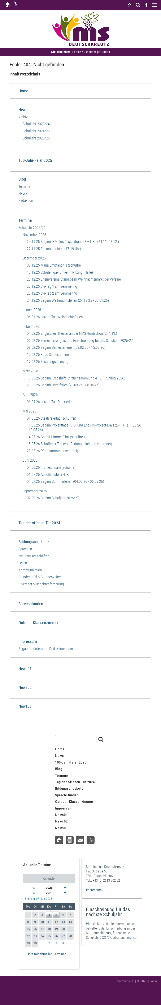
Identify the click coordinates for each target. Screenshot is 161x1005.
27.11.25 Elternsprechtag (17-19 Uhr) (54, 248)
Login (153, 981)
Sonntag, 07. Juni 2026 (38, 899)
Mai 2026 (29, 411)
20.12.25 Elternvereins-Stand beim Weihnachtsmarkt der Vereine (74, 279)
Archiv (23, 117)
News (22, 109)
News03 (25, 706)
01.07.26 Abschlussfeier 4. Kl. (48, 474)
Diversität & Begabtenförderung (41, 584)
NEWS (22, 193)
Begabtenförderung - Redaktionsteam (45, 648)
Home (23, 90)
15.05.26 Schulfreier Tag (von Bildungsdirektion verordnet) (69, 444)
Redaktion (25, 200)
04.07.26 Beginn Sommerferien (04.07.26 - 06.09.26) (65, 481)
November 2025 (34, 234)
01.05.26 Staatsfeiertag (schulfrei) (51, 418)
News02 (25, 687)
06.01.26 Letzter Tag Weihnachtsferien (55, 317)
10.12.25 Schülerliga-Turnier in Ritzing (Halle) (60, 272)
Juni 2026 (30, 460)
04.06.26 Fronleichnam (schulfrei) (51, 467)
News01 (25, 668)
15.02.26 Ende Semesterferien (49, 354)
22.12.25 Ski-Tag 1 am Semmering (52, 286)
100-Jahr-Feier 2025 (35, 160)
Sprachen (25, 549)
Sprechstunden (30, 603)
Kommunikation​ (30, 570)
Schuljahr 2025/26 (36, 138)
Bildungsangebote (33, 541)
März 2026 (30, 371)
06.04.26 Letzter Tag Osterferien (50, 402)
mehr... (132, 937)
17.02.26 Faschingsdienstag (47, 361)
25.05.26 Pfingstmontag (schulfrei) (52, 451)
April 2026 (30, 394)
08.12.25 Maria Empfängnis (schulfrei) (55, 265)
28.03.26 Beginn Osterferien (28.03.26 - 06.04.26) (63, 385)
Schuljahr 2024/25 (36, 131)
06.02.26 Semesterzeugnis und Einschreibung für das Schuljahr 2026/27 (80, 340)
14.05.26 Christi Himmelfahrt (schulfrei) (56, 437)
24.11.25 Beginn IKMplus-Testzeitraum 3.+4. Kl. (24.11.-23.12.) (73, 241)
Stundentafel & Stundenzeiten (40, 577)
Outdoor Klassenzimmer (38, 622)
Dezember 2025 (34, 258)
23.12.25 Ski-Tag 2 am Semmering (52, 293)
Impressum (27, 641)
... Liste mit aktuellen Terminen (44, 954)
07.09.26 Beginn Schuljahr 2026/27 (53, 498)
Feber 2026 (31, 326)
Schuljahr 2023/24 (36, 124)
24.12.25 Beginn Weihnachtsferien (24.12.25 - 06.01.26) (68, 300)
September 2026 (35, 491)
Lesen (22, 563)
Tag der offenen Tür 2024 (39, 522)
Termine (24, 186)
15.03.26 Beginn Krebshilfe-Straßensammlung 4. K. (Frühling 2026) (76, 378)
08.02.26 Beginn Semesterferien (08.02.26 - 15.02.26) (66, 347)
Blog (22, 179)
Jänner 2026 (32, 310)
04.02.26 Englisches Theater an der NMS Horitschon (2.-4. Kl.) (72, 333)
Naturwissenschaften (33, 556)
